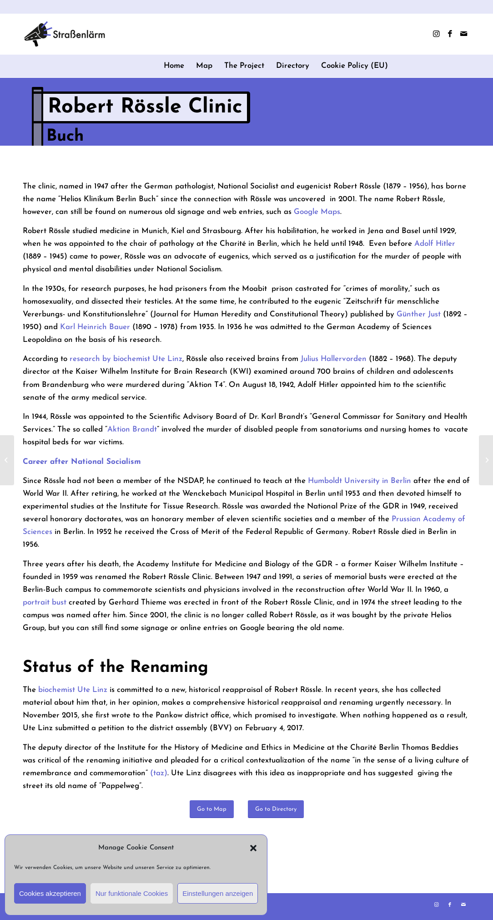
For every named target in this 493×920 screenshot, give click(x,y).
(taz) (158, 773)
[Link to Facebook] (450, 34)
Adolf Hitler (434, 244)
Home (174, 66)
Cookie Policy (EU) (354, 66)
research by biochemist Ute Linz (126, 359)
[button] (253, 848)
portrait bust (46, 602)
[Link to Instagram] (436, 34)
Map (204, 66)
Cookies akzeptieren (50, 893)
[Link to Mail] (463, 34)
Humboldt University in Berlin (359, 481)
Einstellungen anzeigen (217, 893)
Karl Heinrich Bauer (95, 327)
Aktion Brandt (132, 429)
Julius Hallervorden (334, 359)
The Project (244, 66)
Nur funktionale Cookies (132, 893)
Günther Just (419, 314)
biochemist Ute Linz (72, 690)
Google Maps (317, 212)
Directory (292, 66)
